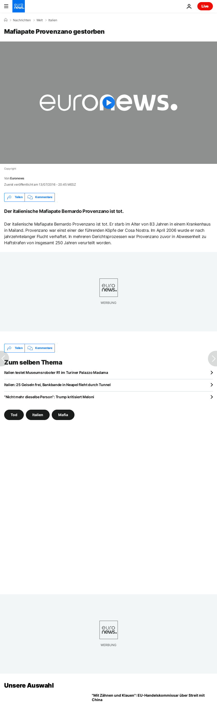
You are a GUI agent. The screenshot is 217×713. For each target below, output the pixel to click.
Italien (52, 20)
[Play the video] (108, 102)
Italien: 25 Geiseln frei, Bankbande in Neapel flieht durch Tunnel (57, 384)
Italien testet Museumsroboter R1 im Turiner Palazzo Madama (56, 372)
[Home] (5, 20)
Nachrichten (22, 20)
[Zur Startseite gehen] (18, 6)
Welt (39, 20)
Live (205, 6)
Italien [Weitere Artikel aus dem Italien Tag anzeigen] (37, 415)
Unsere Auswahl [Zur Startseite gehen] (29, 685)
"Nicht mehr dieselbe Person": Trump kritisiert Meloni (49, 397)
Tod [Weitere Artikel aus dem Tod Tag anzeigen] (14, 415)
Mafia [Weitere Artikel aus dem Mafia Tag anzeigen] (63, 415)
